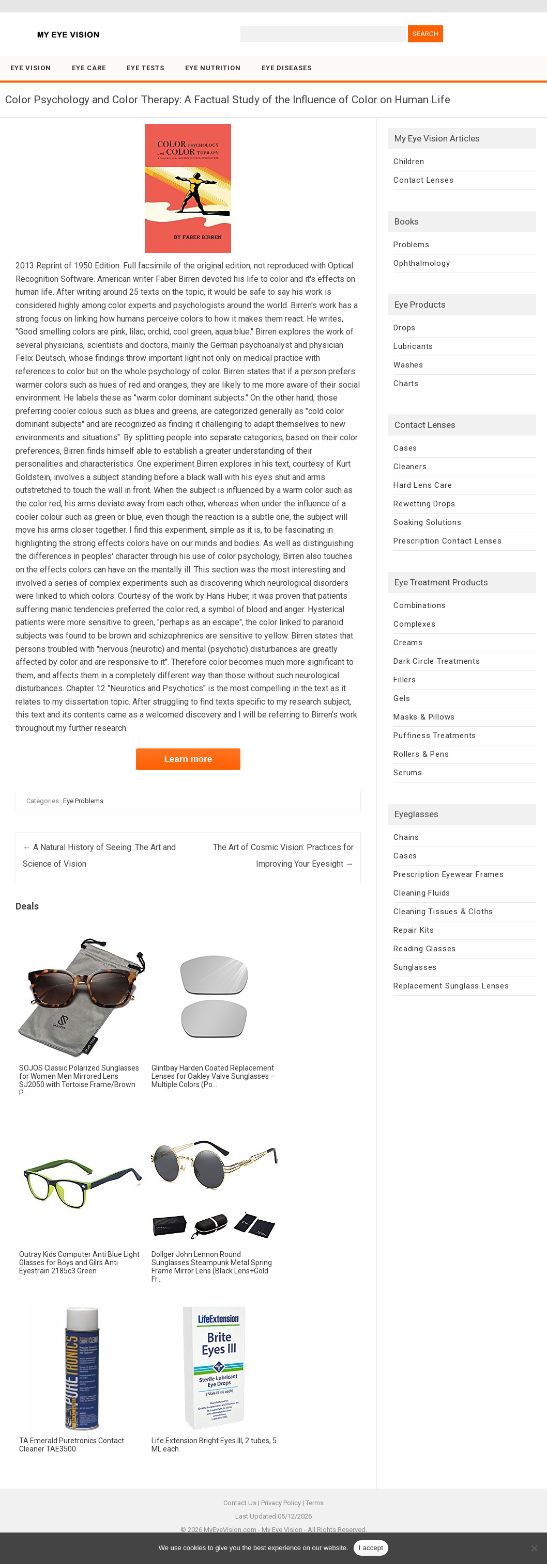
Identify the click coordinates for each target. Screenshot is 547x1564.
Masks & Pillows (424, 717)
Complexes (414, 624)
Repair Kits (413, 930)
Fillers (404, 679)
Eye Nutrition (213, 68)
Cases (405, 448)
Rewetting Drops (424, 503)
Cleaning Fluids (421, 893)
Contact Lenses (423, 180)
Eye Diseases (287, 68)
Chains (406, 837)
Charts (406, 383)
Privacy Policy (281, 1503)
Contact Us (239, 1503)
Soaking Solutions (427, 522)
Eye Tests (145, 68)
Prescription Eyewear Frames (448, 874)
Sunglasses (415, 967)
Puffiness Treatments (434, 735)
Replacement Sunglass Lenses (451, 986)
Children (408, 161)
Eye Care (89, 68)
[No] (534, 1548)
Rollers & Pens (421, 754)
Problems (411, 244)
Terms (315, 1503)
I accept (371, 1548)
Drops (404, 327)
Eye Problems (83, 801)
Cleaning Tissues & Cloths (443, 911)
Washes (408, 365)
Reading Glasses (424, 948)
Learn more (188, 759)
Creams (408, 642)
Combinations (419, 605)
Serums (407, 772)
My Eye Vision (282, 1530)
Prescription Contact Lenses (447, 541)
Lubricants (413, 346)
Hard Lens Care (422, 485)
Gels (401, 698)
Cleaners (410, 466)
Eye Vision (30, 68)
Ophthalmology (421, 263)
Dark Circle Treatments (436, 661)
